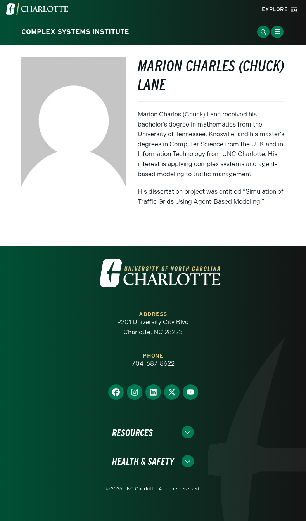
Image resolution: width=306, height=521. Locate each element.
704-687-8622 (153, 363)
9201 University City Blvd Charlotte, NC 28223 (153, 327)
